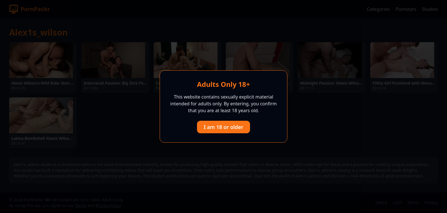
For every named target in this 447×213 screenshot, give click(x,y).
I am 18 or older (223, 127)
